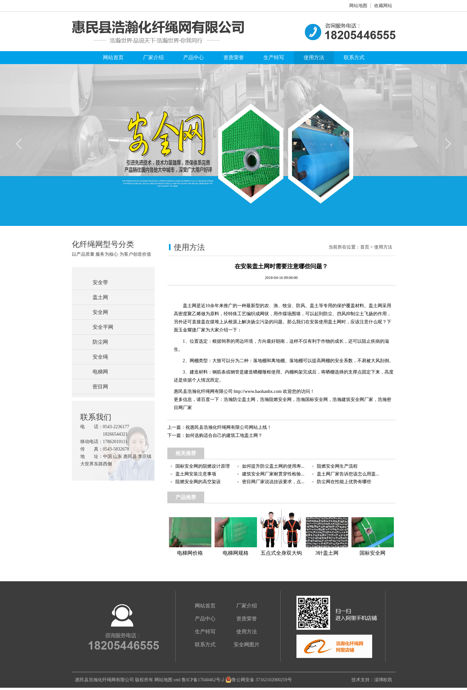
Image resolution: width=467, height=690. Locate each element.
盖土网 (100, 297)
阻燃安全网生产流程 (337, 466)
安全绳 (100, 357)
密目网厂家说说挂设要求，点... (273, 481)
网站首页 (113, 57)
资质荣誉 (233, 57)
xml (177, 679)
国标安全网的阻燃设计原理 (202, 466)
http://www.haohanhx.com (258, 391)
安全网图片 (247, 644)
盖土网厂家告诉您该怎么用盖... (348, 474)
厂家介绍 (153, 57)
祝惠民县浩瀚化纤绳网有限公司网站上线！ (228, 427)
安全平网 (103, 327)
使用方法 (314, 57)
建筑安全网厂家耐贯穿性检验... (273, 474)
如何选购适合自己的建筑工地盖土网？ (223, 435)
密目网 (100, 386)
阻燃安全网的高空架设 (198, 481)
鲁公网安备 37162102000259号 (258, 679)
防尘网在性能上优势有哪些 (344, 481)
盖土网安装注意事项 (195, 474)
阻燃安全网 (280, 399)
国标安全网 (316, 399)
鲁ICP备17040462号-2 (203, 679)
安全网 (100, 312)
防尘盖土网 (244, 399)
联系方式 (354, 57)
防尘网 (100, 342)
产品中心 (193, 57)
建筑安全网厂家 (357, 399)
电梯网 (100, 371)
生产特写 (273, 57)
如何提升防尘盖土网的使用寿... (273, 466)
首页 (364, 247)
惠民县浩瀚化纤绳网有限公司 (104, 679)
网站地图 (358, 5)
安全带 (100, 282)
